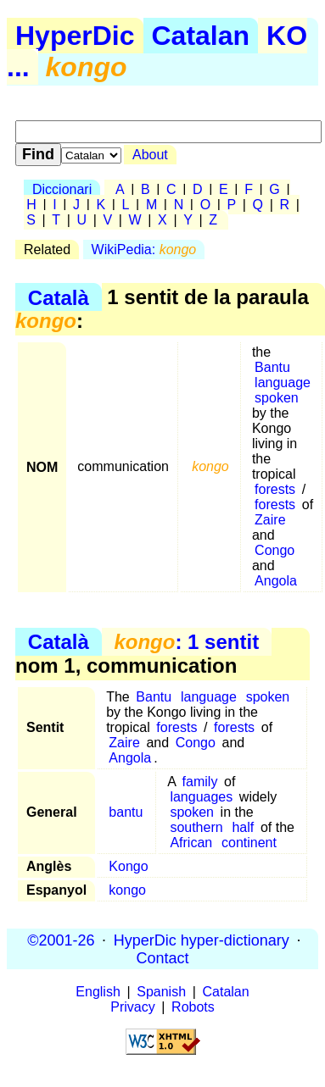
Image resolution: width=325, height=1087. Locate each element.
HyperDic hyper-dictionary (201, 939)
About (150, 154)
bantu (126, 812)
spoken (277, 398)
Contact (162, 957)
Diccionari (62, 189)
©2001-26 (60, 939)
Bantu (272, 367)
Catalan (201, 35)
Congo (274, 550)
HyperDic (75, 35)
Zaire (270, 520)
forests (275, 489)
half (243, 827)
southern (196, 827)
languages (201, 797)
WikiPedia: (144, 249)
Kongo (128, 866)
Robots (193, 1007)
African (191, 842)
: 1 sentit (186, 641)
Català (58, 297)
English (98, 991)
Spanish (161, 991)
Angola (276, 581)
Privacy (132, 1007)
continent (249, 842)
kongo (127, 890)
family (200, 781)
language (283, 382)
